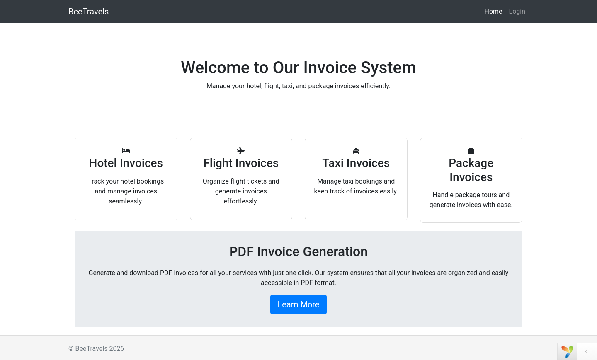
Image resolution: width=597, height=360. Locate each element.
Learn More (298, 304)
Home (493, 11)
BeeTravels (88, 12)
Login (517, 11)
